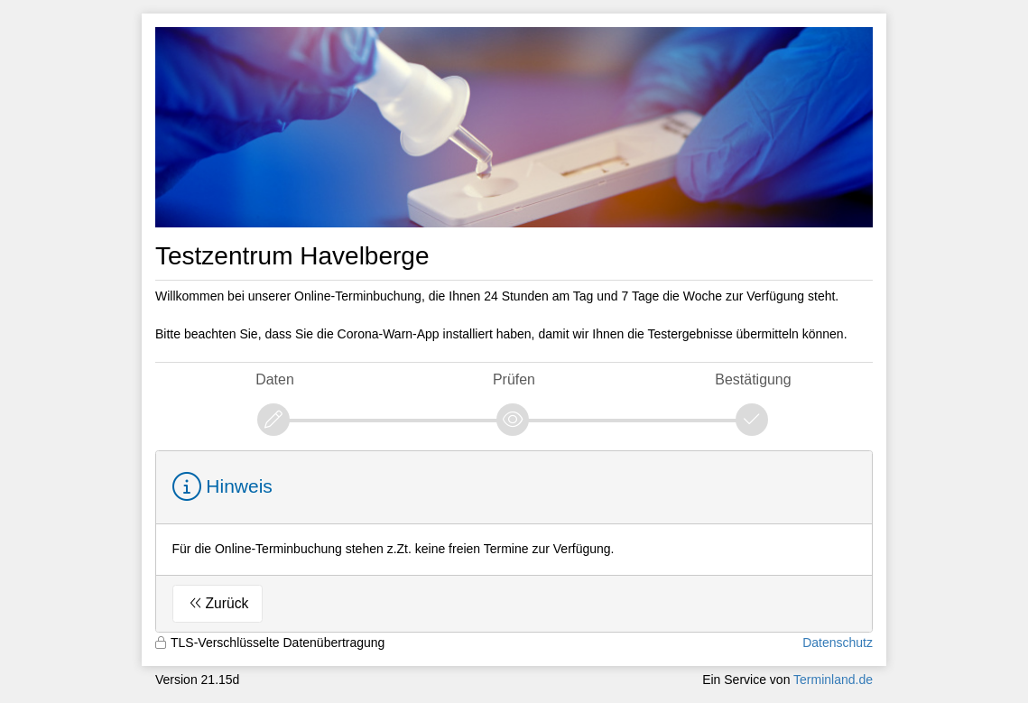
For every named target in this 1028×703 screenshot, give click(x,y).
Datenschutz (837, 642)
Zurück (227, 603)
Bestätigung (753, 379)
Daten (274, 379)
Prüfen (514, 379)
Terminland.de (833, 679)
